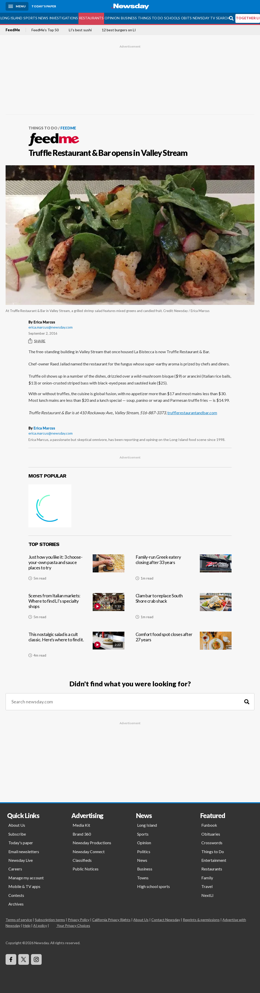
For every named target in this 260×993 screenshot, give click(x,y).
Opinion (112, 18)
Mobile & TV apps (24, 886)
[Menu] (17, 6)
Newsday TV (204, 18)
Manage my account (26, 877)
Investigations (63, 18)
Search (222, 18)
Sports (30, 18)
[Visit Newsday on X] (23, 959)
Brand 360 (82, 834)
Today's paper (20, 842)
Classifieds (82, 860)
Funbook (209, 825)
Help (26, 925)
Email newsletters (23, 851)
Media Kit (81, 825)
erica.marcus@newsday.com (50, 327)
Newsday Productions (92, 842)
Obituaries (210, 834)
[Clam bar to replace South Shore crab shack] (184, 608)
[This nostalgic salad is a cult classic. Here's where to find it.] (76, 646)
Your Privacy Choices (73, 925)
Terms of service (19, 919)
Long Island (11, 18)
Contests (16, 895)
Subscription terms (50, 919)
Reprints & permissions (201, 919)
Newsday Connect (89, 851)
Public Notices (86, 868)
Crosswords (211, 842)
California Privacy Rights (111, 919)
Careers (15, 868)
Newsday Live (20, 860)
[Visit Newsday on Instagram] (36, 959)
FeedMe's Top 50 (45, 30)
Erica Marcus (44, 428)
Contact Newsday (165, 919)
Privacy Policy (78, 919)
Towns (143, 877)
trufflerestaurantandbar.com (192, 412)
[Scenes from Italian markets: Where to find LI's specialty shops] (76, 608)
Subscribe (17, 834)
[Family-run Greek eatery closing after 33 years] (184, 569)
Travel (207, 886)
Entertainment (213, 860)
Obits (186, 18)
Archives (16, 903)
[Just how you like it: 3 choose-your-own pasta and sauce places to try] (76, 569)
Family (207, 877)
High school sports (153, 886)
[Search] (246, 701)
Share (36, 341)
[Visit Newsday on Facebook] (11, 959)
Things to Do (150, 18)
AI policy (40, 925)
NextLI (207, 895)
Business (129, 18)
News (43, 18)
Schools (172, 18)
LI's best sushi (80, 30)
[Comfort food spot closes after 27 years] (184, 646)
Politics (143, 851)
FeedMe (13, 30)
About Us (16, 825)
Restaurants (91, 18)
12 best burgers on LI (119, 30)
